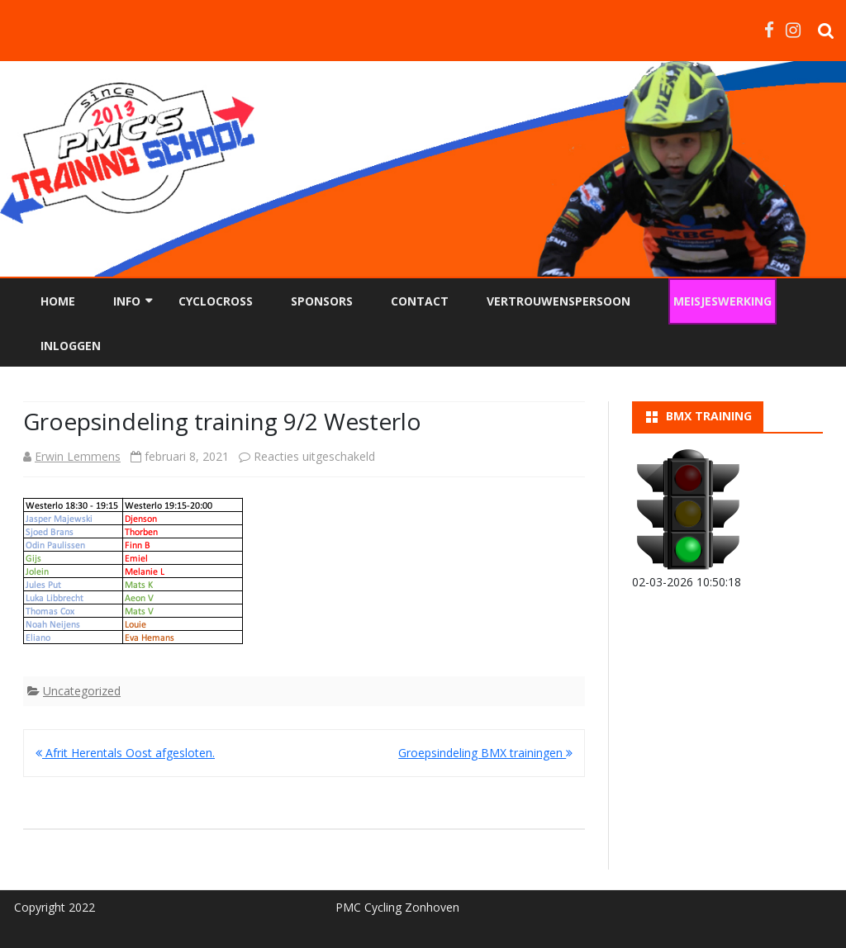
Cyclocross (215, 301)
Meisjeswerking (722, 301)
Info (126, 301)
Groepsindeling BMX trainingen (485, 753)
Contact (420, 301)
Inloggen (70, 345)
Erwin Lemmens (78, 456)
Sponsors (322, 301)
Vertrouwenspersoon (558, 301)
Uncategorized (82, 691)
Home (57, 301)
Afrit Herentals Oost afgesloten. (125, 753)
